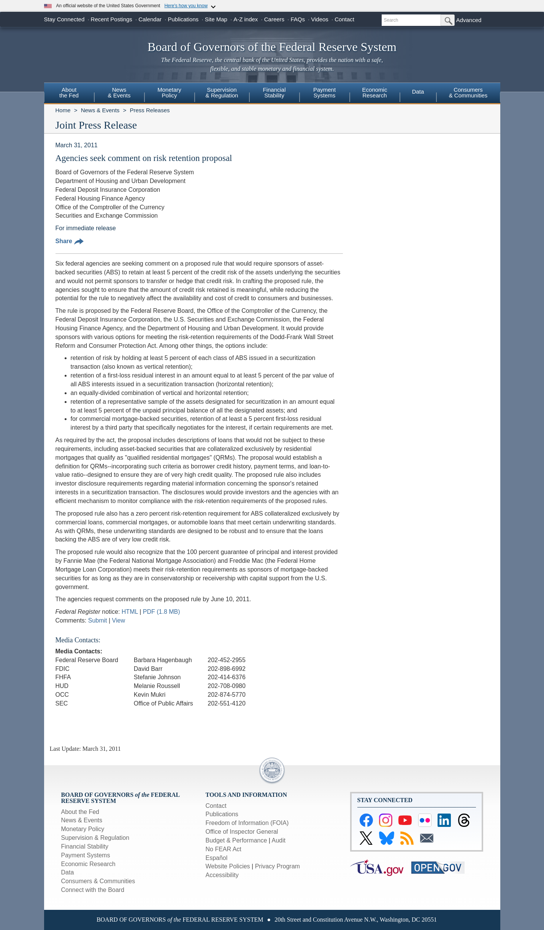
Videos (319, 19)
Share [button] (70, 241)
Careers (274, 19)
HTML (130, 611)
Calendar (150, 19)
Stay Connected (64, 19)
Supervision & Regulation (95, 837)
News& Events (119, 92)
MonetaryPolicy (169, 92)
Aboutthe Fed (69, 92)
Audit (278, 840)
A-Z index (245, 19)
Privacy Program (277, 866)
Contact (344, 19)
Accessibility (222, 875)
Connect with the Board (92, 890)
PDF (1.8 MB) (161, 611)
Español (217, 858)
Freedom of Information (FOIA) (247, 823)
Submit (97, 620)
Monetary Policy (83, 829)
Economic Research (88, 864)
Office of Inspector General (242, 831)
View (118, 620)
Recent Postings (111, 19)
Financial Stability (85, 846)
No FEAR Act (223, 849)
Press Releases (150, 110)
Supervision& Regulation (222, 92)
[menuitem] (69, 93)
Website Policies (228, 866)
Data (418, 91)
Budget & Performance (236, 840)
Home (63, 110)
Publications (183, 19)
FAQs (297, 19)
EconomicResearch (374, 92)
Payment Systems (85, 855)
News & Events (100, 110)
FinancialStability (274, 92)
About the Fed (80, 812)
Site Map (216, 19)
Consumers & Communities (468, 92)
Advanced (469, 20)
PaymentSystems (324, 92)
